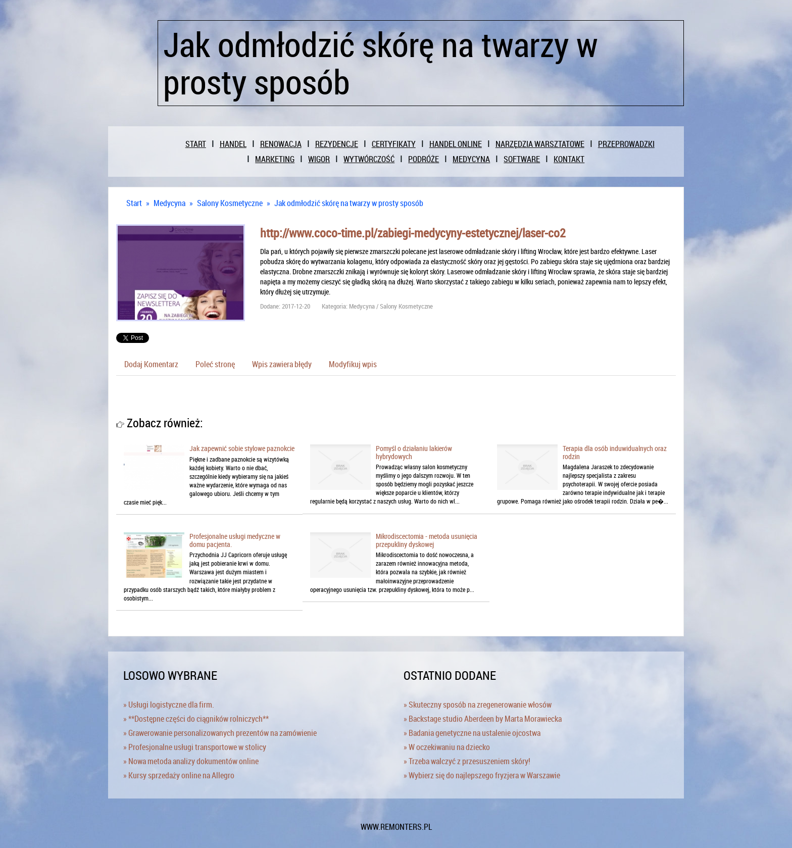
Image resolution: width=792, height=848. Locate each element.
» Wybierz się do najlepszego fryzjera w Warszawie (482, 775)
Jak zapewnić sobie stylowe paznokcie (241, 448)
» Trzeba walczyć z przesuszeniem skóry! (467, 761)
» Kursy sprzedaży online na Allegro (178, 775)
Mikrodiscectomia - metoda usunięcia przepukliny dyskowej (426, 539)
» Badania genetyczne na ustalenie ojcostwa (472, 732)
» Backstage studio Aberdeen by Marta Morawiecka (483, 718)
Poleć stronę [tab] (215, 364)
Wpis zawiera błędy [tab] (282, 364)
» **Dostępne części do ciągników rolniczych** (196, 718)
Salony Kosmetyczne (230, 203)
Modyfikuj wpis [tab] (353, 364)
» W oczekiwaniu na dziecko (447, 747)
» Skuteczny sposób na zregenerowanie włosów (478, 704)
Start (134, 203)
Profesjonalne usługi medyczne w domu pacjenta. (234, 539)
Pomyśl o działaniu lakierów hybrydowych (414, 452)
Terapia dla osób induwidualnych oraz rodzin (615, 452)
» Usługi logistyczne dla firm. (168, 704)
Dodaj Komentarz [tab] (151, 364)
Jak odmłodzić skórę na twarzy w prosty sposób (348, 203)
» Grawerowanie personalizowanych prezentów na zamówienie (220, 732)
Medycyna (169, 203)
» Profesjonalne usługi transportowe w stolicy (194, 747)
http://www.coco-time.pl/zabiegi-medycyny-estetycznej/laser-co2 (413, 233)
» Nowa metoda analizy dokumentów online (191, 761)
